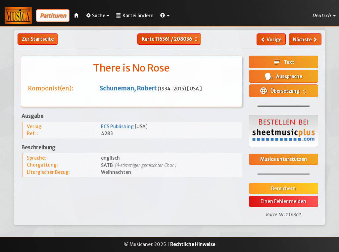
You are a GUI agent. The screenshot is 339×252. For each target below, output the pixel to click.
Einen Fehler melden (283, 201)
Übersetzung (283, 91)
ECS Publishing (118, 126)
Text (283, 62)
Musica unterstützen (283, 159)
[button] (165, 15)
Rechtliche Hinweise (192, 244)
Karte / (170, 39)
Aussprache (283, 76)
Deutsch (324, 16)
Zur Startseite (38, 39)
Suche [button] (97, 16)
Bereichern (283, 188)
